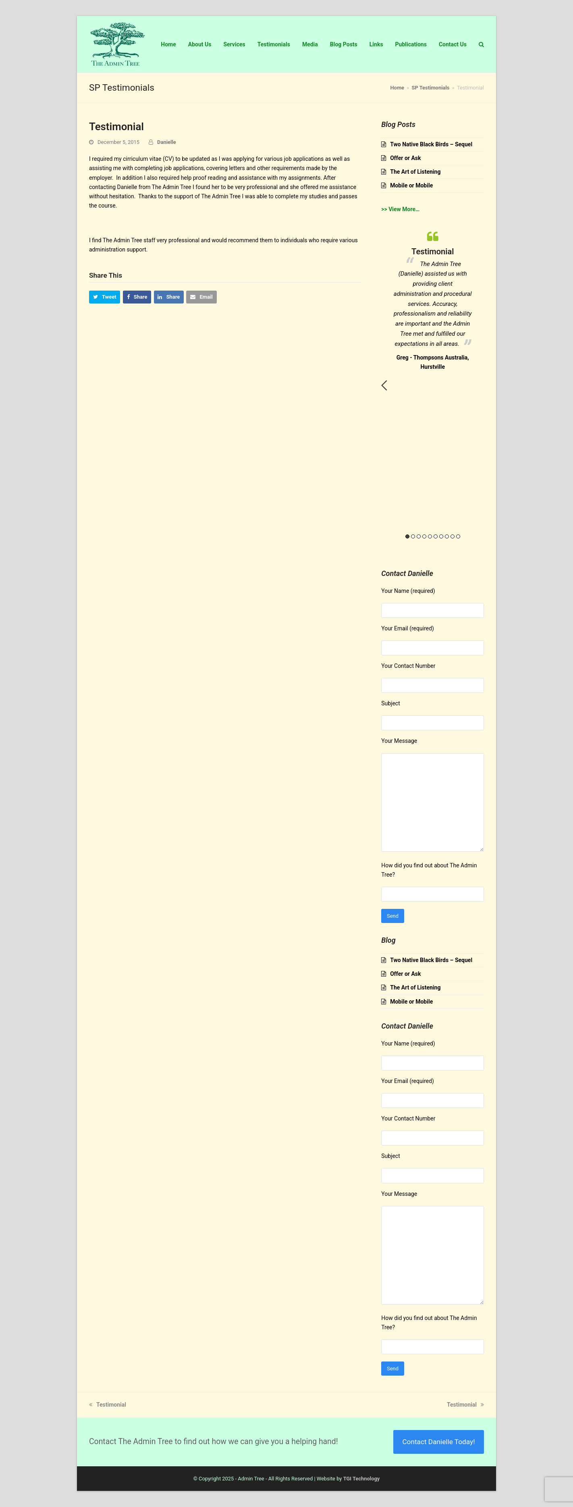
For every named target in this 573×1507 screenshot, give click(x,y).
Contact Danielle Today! (438, 1442)
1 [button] (407, 536)
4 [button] (424, 536)
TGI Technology (361, 1479)
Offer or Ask (405, 158)
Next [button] (481, 385)
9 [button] (453, 536)
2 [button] (413, 536)
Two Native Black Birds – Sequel (431, 144)
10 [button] (458, 536)
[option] (432, 299)
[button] (104, 297)
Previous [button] (384, 385)
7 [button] (441, 536)
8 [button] (447, 536)
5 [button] (430, 536)
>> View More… (400, 209)
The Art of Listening (415, 171)
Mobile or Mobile (411, 185)
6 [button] (436, 536)
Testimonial (107, 1404)
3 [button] (419, 536)
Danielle (166, 142)
